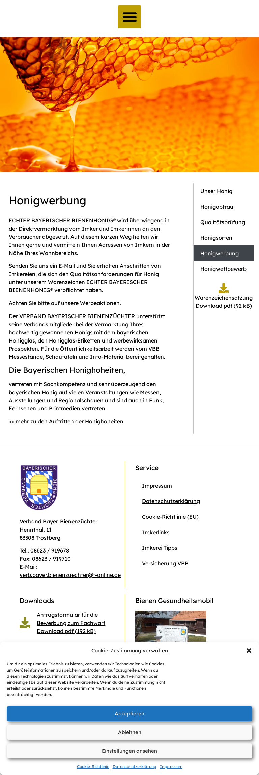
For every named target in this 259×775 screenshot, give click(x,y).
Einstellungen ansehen (129, 751)
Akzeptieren (129, 713)
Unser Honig (216, 191)
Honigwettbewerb (223, 268)
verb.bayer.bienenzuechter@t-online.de (70, 574)
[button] (249, 650)
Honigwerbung (219, 253)
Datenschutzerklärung (134, 766)
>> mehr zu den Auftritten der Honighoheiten (66, 421)
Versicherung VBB (165, 563)
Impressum (171, 766)
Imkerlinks (156, 532)
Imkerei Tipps (159, 547)
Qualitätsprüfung (222, 222)
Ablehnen (129, 732)
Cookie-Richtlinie (93, 766)
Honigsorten (216, 237)
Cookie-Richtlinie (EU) (170, 516)
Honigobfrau (216, 206)
